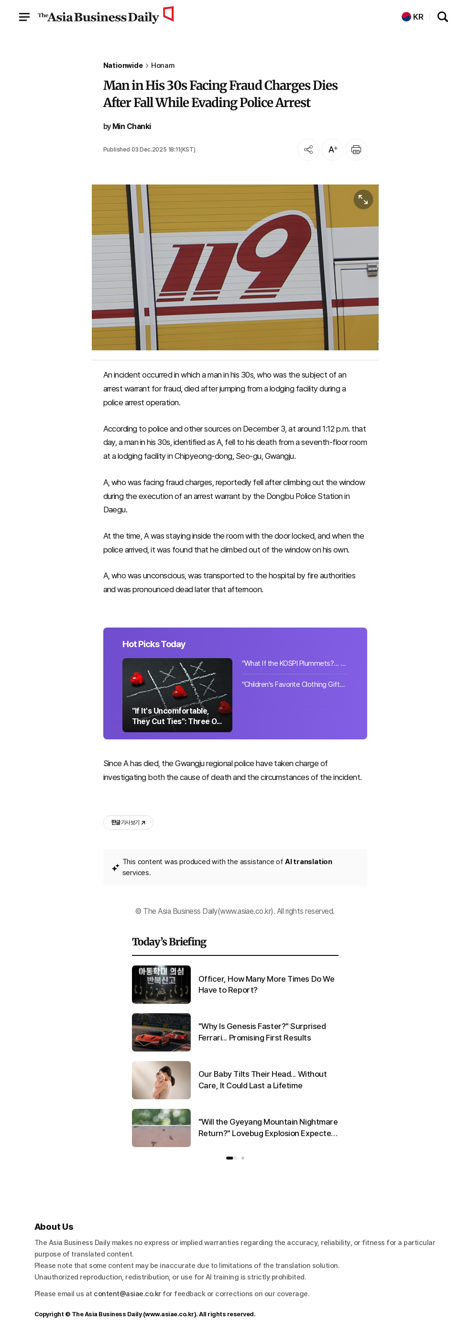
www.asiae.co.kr (169, 1314)
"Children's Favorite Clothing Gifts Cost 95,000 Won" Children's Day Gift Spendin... (295, 684)
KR (413, 17)
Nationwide (123, 65)
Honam (163, 65)
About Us (54, 1227)
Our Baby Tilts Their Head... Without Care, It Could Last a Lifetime (262, 1079)
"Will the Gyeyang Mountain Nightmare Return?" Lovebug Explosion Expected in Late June (268, 1128)
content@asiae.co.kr (127, 1294)
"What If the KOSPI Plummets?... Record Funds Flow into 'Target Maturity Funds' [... (295, 663)
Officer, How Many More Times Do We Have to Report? (266, 984)
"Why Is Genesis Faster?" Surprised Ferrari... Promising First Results (262, 1031)
